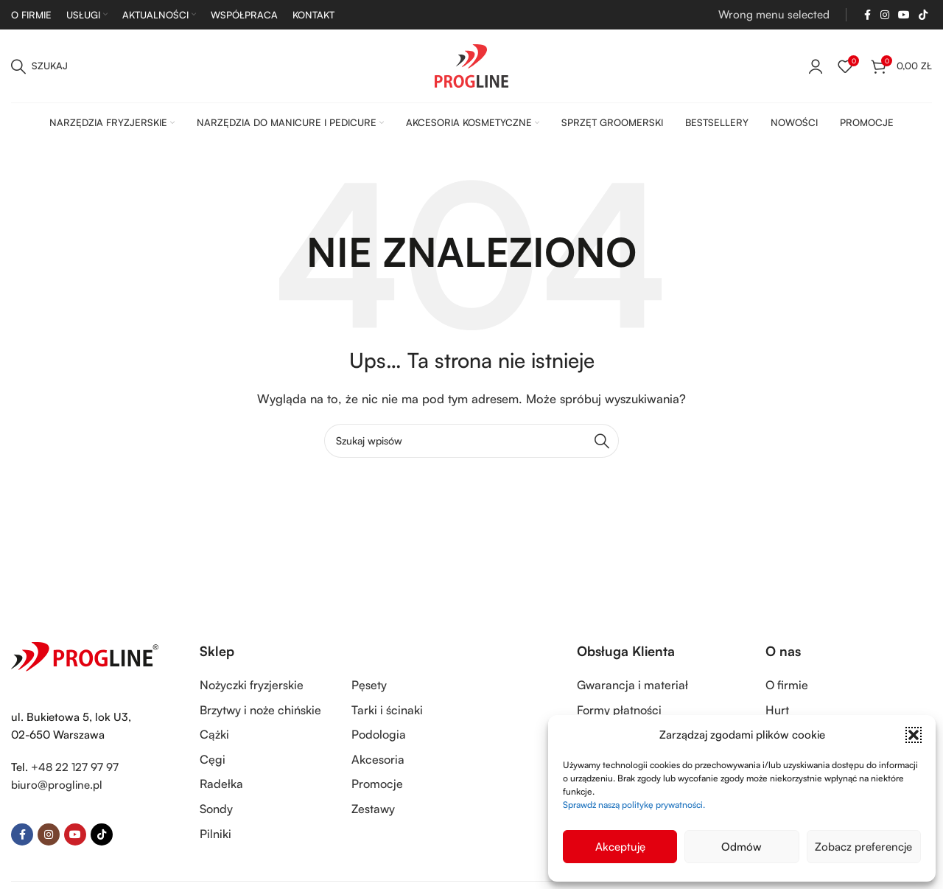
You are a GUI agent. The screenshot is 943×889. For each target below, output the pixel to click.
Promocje (377, 783)
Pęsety (369, 684)
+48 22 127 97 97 (75, 767)
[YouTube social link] (904, 15)
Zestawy (373, 808)
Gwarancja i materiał (632, 684)
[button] (913, 735)
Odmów (741, 847)
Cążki (214, 734)
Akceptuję (620, 847)
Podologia (378, 734)
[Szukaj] (39, 66)
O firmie (786, 684)
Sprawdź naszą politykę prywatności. (634, 804)
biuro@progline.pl (56, 785)
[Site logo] (471, 64)
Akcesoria (377, 759)
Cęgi (212, 759)
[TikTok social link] (923, 15)
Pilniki (215, 833)
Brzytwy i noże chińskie (260, 710)
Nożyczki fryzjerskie (252, 684)
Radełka (221, 783)
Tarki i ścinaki (387, 710)
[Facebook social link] (867, 15)
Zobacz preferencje (863, 847)
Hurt (777, 710)
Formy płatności (619, 710)
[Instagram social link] (885, 15)
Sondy (216, 808)
